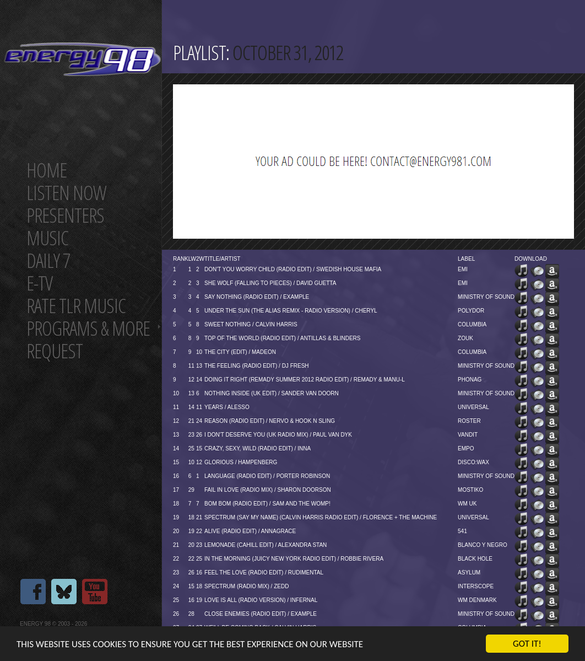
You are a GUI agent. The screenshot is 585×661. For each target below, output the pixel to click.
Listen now (66, 192)
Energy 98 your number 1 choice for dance (82, 59)
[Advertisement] (298, 161)
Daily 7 (48, 260)
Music (47, 238)
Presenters (65, 215)
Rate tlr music (76, 305)
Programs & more (88, 328)
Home (46, 170)
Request (54, 351)
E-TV (39, 283)
